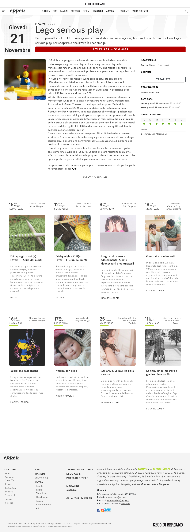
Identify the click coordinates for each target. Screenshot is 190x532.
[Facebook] (98, 509)
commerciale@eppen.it (118, 500)
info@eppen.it (116, 494)
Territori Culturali (79, 470)
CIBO (55, 11)
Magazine (72, 486)
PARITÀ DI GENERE (140, 11)
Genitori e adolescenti (160, 256)
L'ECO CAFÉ (123, 11)
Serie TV (9, 481)
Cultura (10, 470)
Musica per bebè (66, 371)
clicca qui (125, 503)
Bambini (40, 474)
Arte (7, 473)
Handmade (42, 497)
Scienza (9, 503)
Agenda (71, 490)
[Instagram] (102, 509)
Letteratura (10, 488)
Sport (39, 490)
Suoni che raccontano (24, 371)
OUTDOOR (75, 11)
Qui (74, 169)
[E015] (107, 509)
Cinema (9, 477)
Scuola (39, 486)
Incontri (40, 24)
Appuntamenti (43, 505)
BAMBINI (64, 11)
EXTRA (86, 11)
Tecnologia (41, 493)
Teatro (8, 499)
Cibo (38, 470)
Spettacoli (10, 495)
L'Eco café (73, 474)
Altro (38, 508)
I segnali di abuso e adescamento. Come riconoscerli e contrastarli (117, 260)
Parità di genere (77, 478)
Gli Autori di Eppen (79, 498)
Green (39, 501)
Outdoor (41, 478)
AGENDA (110, 11)
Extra (39, 482)
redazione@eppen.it (117, 497)
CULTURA (46, 11)
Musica (9, 492)
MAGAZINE (98, 11)
